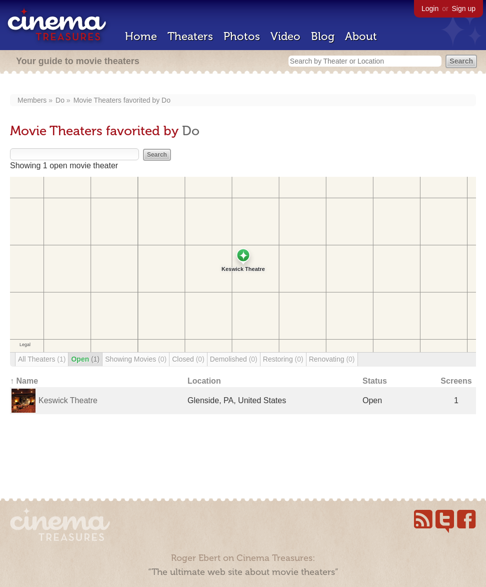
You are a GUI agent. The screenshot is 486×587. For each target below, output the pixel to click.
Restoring (283, 359)
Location (204, 381)
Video (285, 36)
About (361, 36)
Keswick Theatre (68, 400)
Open (85, 359)
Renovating (332, 359)
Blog (322, 36)
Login (430, 9)
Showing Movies (135, 359)
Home (141, 36)
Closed (188, 359)
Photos (242, 36)
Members (32, 100)
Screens (456, 381)
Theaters (190, 36)
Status (374, 381)
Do (60, 100)
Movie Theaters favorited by (118, 100)
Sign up (464, 9)
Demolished (234, 359)
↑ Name (24, 381)
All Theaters (42, 359)
